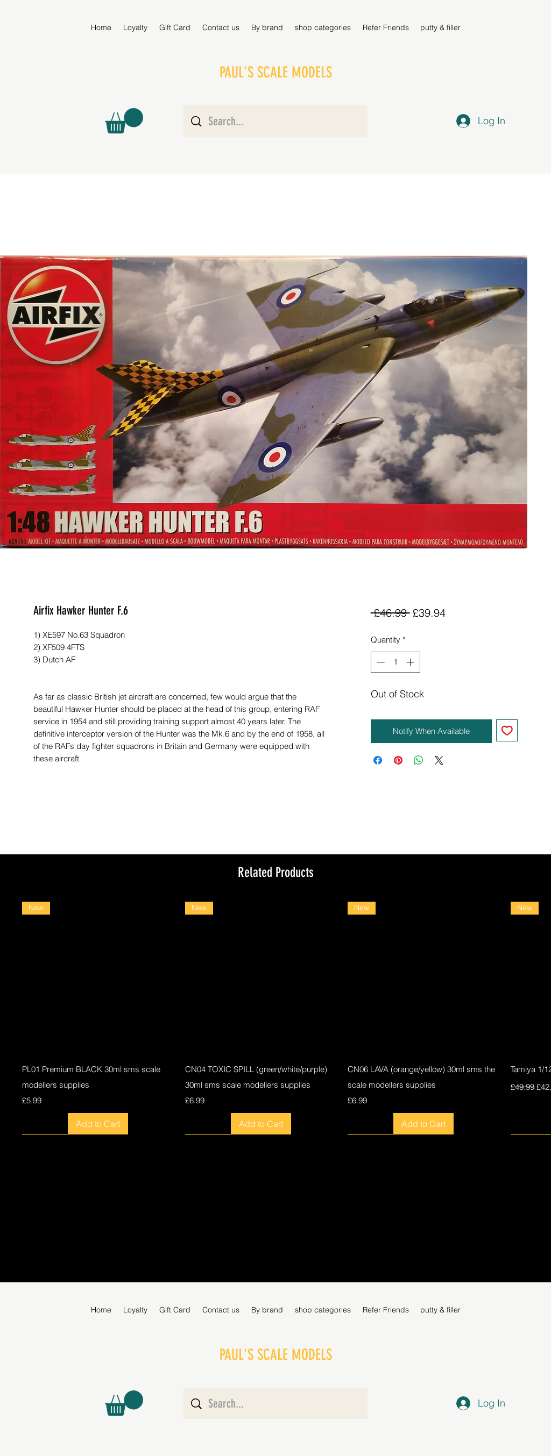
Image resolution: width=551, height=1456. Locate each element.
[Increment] (411, 662)
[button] (267, 27)
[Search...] (276, 121)
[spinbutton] (395, 662)
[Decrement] (379, 662)
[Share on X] (439, 760)
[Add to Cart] (98, 1123)
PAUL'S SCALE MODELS (276, 72)
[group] (275, 1018)
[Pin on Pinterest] (398, 760)
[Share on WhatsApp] (418, 760)
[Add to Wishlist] (507, 730)
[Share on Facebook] (377, 760)
